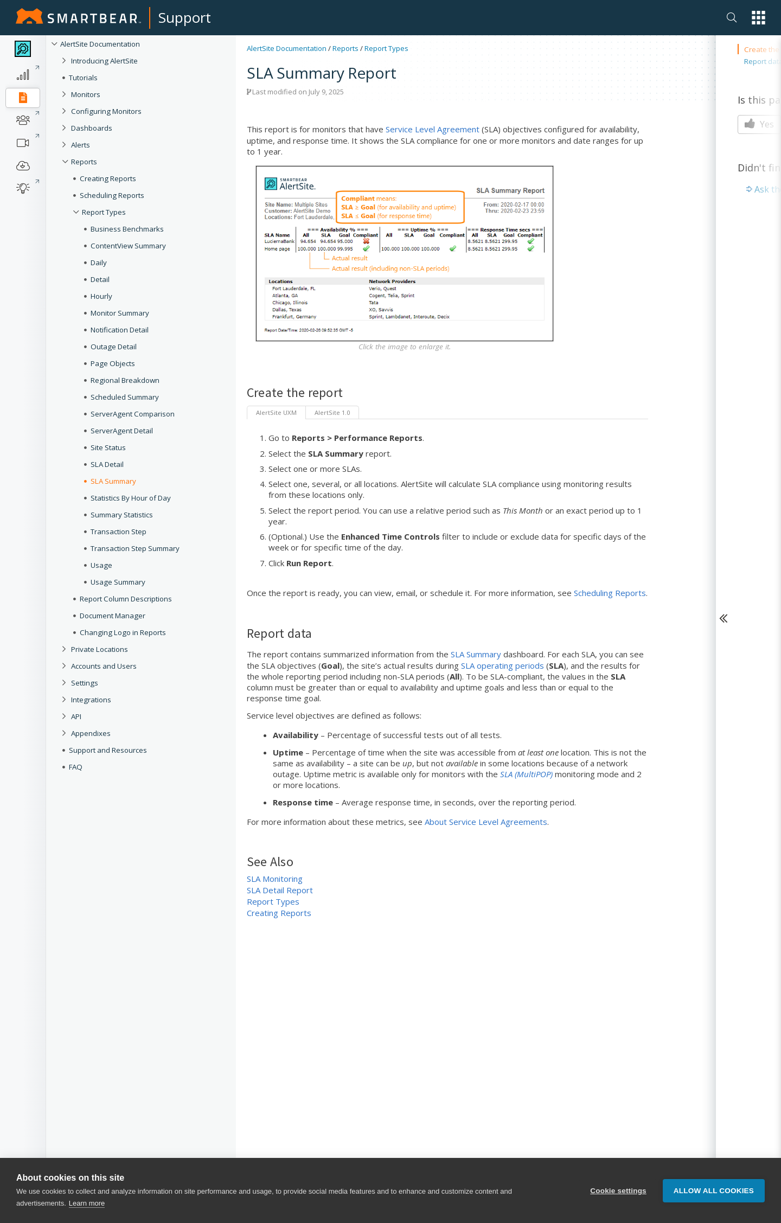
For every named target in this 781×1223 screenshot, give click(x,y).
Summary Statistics (122, 515)
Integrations (91, 700)
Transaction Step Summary (135, 548)
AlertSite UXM (276, 412)
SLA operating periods (502, 665)
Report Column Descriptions (126, 599)
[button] (758, 17)
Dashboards (91, 128)
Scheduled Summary (125, 397)
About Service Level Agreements (486, 821)
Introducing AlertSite (104, 61)
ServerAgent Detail (122, 431)
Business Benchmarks (127, 229)
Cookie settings (618, 1191)
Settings (84, 683)
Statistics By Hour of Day (131, 498)
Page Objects (113, 363)
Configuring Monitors (106, 111)
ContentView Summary (128, 246)
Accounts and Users (104, 666)
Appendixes (91, 733)
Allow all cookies (714, 1191)
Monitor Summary (120, 313)
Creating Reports (108, 178)
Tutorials (83, 77)
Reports (84, 162)
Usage (101, 565)
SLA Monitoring (275, 878)
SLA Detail (107, 464)
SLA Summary (113, 481)
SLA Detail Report (280, 890)
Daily (99, 262)
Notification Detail (120, 330)
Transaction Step (118, 531)
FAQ (75, 767)
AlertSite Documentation (100, 44)
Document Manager (112, 615)
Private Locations (99, 649)
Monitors (85, 94)
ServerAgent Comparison (133, 414)
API (76, 716)
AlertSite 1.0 (332, 412)
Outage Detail (114, 346)
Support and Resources (108, 750)
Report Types (104, 212)
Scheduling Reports (112, 195)
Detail (100, 279)
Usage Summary (118, 582)
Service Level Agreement (432, 129)
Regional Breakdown (125, 380)
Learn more (87, 1203)
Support (184, 17)
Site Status (108, 447)
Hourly (101, 296)
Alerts (80, 145)
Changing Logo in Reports (123, 632)
